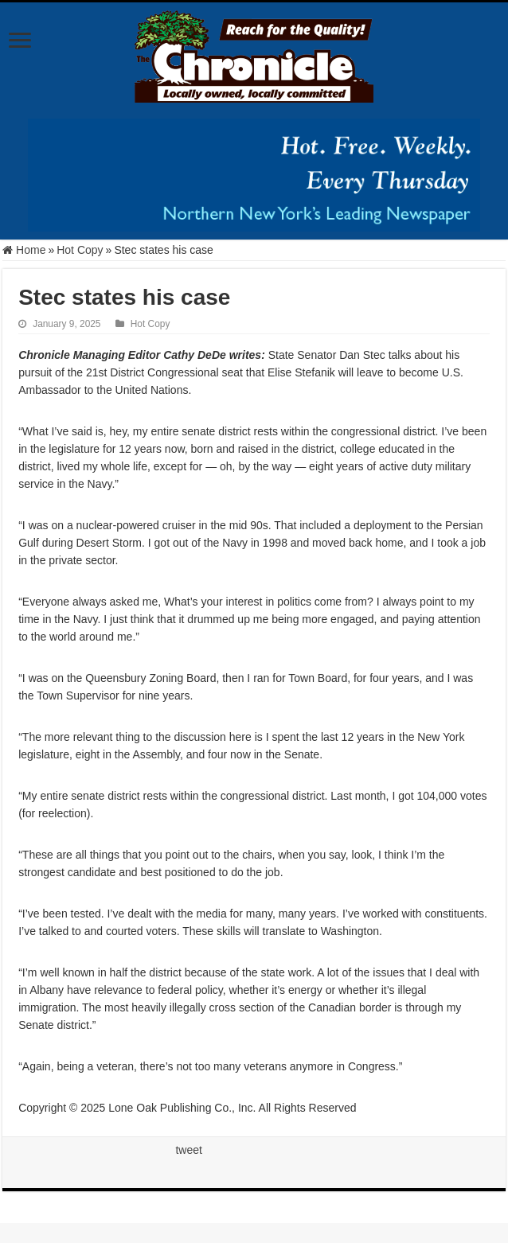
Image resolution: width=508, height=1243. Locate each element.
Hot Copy (80, 250)
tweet (188, 1150)
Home (23, 250)
